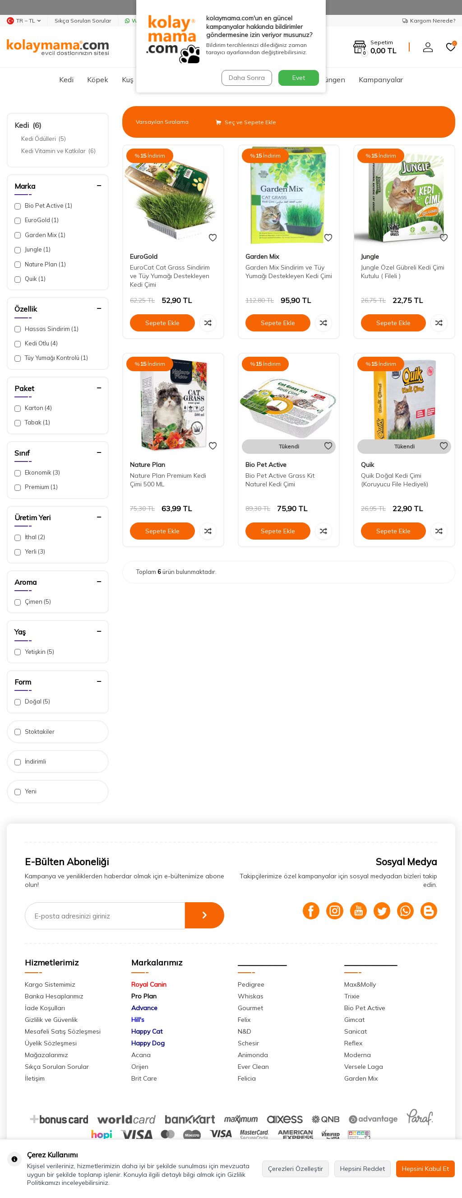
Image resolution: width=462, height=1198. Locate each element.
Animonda (253, 1055)
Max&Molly (360, 984)
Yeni (25, 791)
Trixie (352, 996)
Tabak (32, 422)
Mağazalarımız (46, 1055)
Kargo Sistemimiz (50, 984)
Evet (298, 78)
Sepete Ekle (162, 323)
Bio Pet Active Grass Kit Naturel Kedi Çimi (279, 479)
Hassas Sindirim (46, 329)
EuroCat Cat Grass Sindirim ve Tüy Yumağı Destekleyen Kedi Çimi (170, 276)
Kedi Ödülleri (43, 138)
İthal (29, 537)
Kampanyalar (381, 79)
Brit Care (144, 1078)
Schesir (248, 1043)
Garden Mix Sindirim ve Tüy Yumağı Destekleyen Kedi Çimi (288, 271)
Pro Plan (144, 996)
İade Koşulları (45, 1008)
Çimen (32, 602)
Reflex (353, 1043)
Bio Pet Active (43, 206)
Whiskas (250, 996)
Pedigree (251, 984)
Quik (30, 279)
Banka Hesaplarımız (54, 996)
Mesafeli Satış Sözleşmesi (63, 1031)
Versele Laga (363, 1067)
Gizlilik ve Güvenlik (51, 1020)
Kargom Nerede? (428, 20)
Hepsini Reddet (362, 1169)
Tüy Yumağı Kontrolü (51, 358)
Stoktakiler (34, 732)
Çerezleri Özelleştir (295, 1169)
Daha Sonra (246, 78)
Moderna (357, 1055)
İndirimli (30, 761)
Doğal (32, 701)
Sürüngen (329, 79)
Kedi (66, 79)
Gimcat (354, 1020)
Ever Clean (253, 1067)
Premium (36, 487)
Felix (244, 1020)
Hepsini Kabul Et (425, 1169)
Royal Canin (148, 984)
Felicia (247, 1078)
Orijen (139, 1067)
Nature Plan (40, 264)
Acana (141, 1055)
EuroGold (36, 220)
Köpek (97, 79)
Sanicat (355, 1031)
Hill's (137, 1020)
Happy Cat (146, 1031)
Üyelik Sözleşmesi (51, 1043)
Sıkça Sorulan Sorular (83, 20)
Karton (33, 408)
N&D (244, 1031)
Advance (144, 1008)
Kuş (128, 79)
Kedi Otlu (36, 343)
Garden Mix (39, 235)
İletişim (35, 1078)
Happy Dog (148, 1043)
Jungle (32, 249)
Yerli (29, 551)
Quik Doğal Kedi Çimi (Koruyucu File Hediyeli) (394, 479)
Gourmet (250, 1008)
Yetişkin (34, 652)
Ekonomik (37, 472)
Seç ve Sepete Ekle (246, 122)
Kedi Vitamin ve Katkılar (58, 150)
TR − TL (24, 20)
